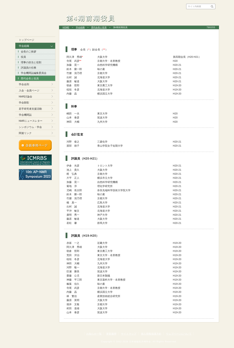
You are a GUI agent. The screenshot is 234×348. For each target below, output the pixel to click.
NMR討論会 (25, 96)
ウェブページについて (179, 333)
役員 (23, 56)
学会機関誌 (25, 114)
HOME (66, 27)
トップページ (26, 39)
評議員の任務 (28, 67)
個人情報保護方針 (151, 333)
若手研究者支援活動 (30, 108)
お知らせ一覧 (94, 333)
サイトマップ (128, 333)
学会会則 (24, 84)
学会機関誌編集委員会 (33, 72)
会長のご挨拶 (28, 51)
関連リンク (25, 133)
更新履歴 (111, 333)
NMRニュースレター (31, 120)
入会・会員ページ (29, 90)
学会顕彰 (24, 102)
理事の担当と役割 (31, 62)
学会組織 (80, 27)
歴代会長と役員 (99, 27)
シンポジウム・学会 (30, 127)
